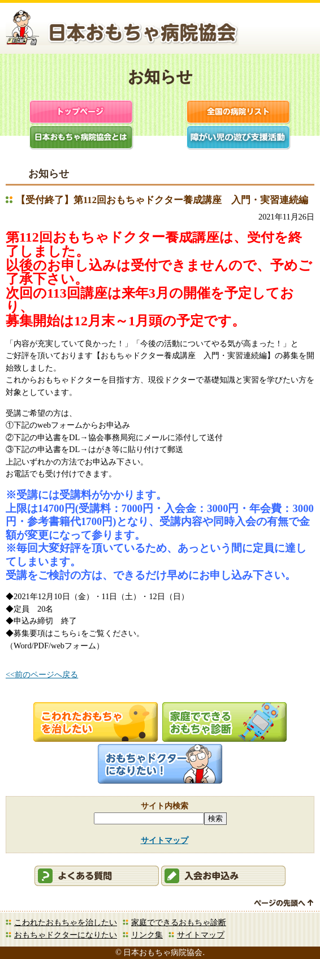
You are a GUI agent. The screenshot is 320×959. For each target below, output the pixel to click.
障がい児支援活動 (238, 138)
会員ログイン (263, 30)
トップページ (81, 113)
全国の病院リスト (238, 113)
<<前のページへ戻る (42, 674)
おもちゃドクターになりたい (65, 934)
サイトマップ (164, 840)
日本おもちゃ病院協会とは (81, 138)
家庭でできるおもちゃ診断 (178, 922)
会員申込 (223, 876)
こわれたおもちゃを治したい (65, 922)
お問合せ (298, 30)
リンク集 (147, 934)
